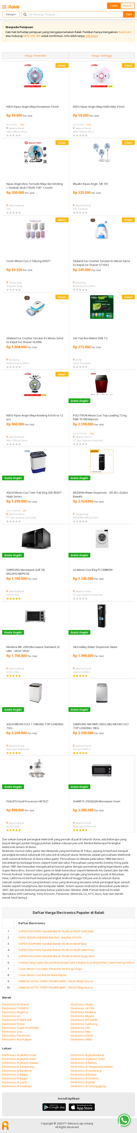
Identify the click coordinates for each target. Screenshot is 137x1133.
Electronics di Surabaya (17, 1086)
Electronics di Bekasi (84, 1063)
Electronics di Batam (15, 1074)
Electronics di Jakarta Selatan (20, 1063)
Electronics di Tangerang (18, 1066)
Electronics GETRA (82, 1008)
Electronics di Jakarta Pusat (19, 1055)
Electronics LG (11, 1016)
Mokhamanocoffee (84, 286)
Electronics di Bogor (15, 1078)
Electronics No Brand (15, 1004)
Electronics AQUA (82, 1035)
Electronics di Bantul (83, 1074)
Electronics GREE (81, 1039)
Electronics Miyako (82, 1016)
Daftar (114, 6)
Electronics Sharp (82, 1004)
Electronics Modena (83, 1012)
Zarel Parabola (82, 363)
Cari (129, 14)
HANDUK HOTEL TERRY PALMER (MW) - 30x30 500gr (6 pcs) (55, 987)
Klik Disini (92, 36)
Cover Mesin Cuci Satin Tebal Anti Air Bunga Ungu (50, 969)
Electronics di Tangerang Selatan (92, 1066)
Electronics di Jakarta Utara (19, 1059)
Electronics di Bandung (16, 1071)
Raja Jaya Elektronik (17, 749)
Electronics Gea (12, 1032)
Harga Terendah (35, 55)
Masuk (127, 6)
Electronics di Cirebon (84, 1078)
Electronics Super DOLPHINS (20, 1028)
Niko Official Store (16, 131)
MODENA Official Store (86, 517)
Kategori (11, 14)
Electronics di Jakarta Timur (88, 1059)
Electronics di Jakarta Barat (87, 1055)
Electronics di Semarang (86, 1071)
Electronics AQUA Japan (17, 1039)
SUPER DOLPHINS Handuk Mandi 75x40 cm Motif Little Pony (56, 950)
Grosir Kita (12, 594)
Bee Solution (80, 208)
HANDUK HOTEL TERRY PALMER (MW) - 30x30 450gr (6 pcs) (55, 981)
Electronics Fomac (13, 1024)
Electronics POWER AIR (16, 1020)
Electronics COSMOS (15, 1008)
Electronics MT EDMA (84, 1020)
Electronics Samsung (84, 1024)
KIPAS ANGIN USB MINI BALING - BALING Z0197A (49, 937)
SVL (8, 208)
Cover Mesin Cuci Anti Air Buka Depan (42, 975)
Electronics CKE (80, 1028)
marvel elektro (81, 671)
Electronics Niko (81, 1032)
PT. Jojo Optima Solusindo (88, 440)
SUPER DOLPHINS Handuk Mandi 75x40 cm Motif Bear (52, 944)
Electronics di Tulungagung (88, 1086)
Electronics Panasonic (16, 1035)
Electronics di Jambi (83, 1082)
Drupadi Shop (14, 286)
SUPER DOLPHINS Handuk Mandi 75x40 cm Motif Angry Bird (56, 956)
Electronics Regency (15, 1012)
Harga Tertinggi (102, 55)
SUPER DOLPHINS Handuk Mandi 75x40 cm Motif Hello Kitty (56, 931)
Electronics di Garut (14, 1082)
